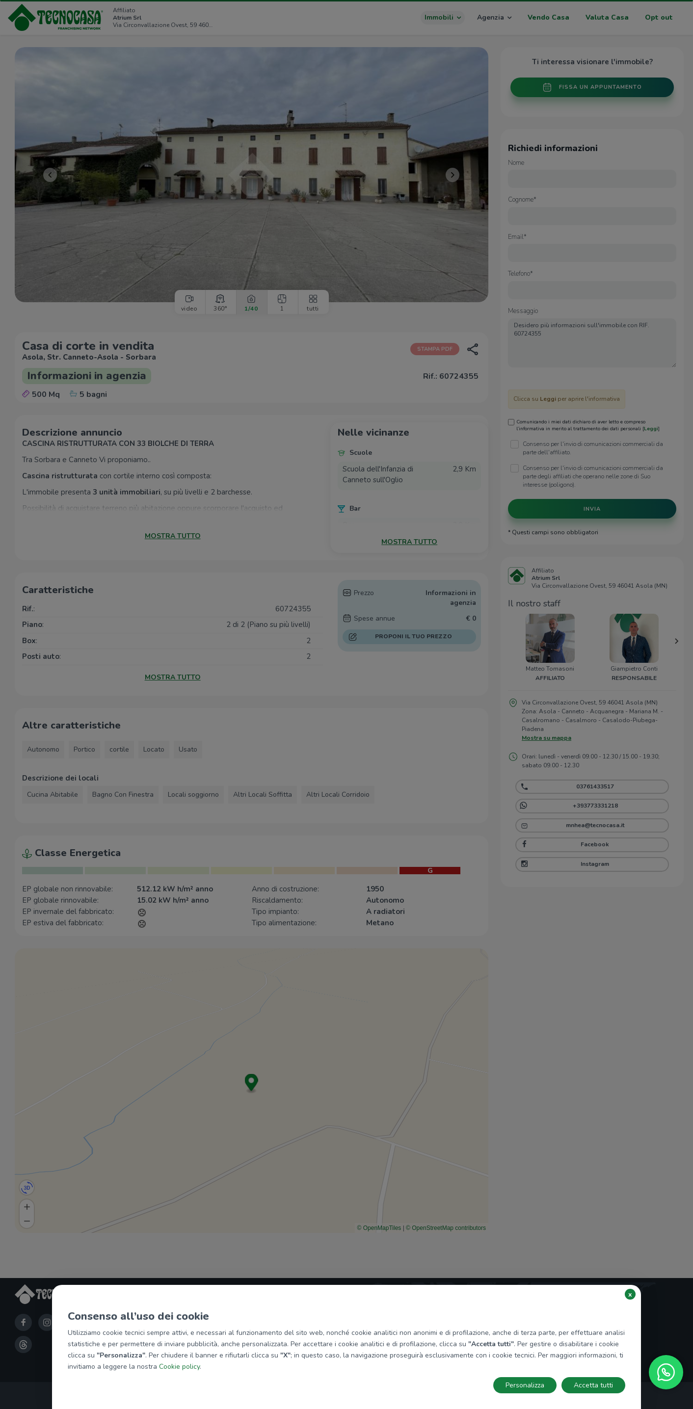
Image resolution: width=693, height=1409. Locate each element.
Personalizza (525, 1385)
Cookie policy (179, 1366)
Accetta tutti (593, 1385)
